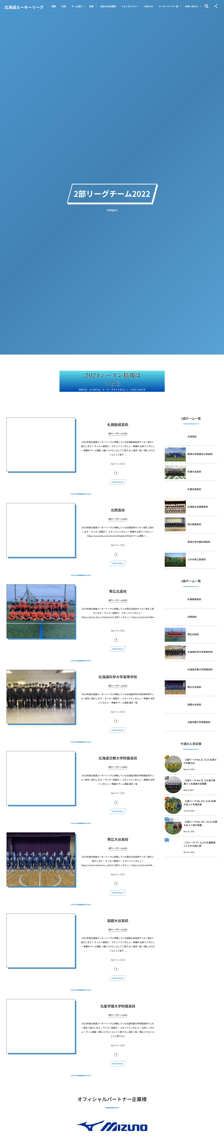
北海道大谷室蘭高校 (198, 506)
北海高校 (192, 436)
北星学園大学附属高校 (117, 1009)
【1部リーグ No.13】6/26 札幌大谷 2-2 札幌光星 (200, 802)
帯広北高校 (118, 594)
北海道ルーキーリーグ (24, 7)
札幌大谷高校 (194, 471)
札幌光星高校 (194, 489)
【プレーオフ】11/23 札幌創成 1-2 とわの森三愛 (200, 844)
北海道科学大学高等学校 (120, 679)
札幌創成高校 (117, 427)
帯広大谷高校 (117, 842)
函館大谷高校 (117, 923)
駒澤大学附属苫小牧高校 (200, 454)
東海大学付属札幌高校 (199, 541)
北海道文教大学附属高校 (118, 761)
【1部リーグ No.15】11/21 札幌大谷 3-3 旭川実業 (200, 823)
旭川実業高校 (194, 524)
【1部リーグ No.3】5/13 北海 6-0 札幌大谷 (200, 761)
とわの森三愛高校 (197, 559)
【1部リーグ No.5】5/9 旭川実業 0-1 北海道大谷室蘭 (199, 782)
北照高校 (118, 513)
